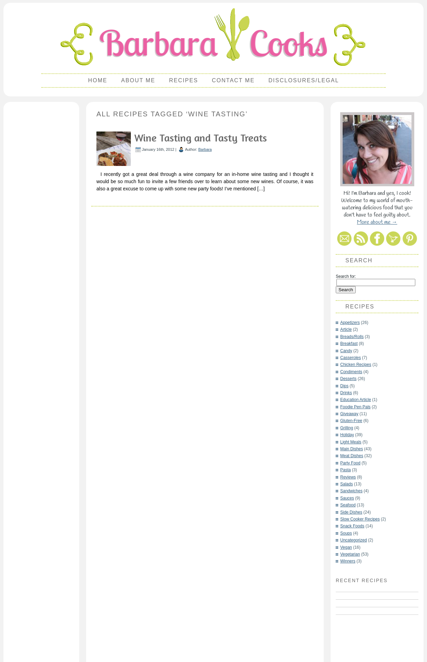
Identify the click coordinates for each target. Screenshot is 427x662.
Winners (347, 561)
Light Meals (350, 442)
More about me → (377, 222)
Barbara (205, 149)
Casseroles (350, 357)
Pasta (345, 469)
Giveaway (349, 413)
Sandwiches (351, 490)
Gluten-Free (351, 420)
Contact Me (233, 80)
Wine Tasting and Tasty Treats (200, 138)
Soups (346, 533)
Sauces (347, 498)
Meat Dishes (351, 455)
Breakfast (349, 343)
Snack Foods (352, 526)
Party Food (350, 463)
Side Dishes (351, 512)
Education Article (355, 399)
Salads (346, 484)
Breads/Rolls (352, 336)
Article (346, 329)
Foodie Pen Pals (355, 406)
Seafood (348, 505)
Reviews (348, 477)
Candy (346, 350)
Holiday (347, 434)
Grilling (346, 427)
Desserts (348, 378)
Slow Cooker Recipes (360, 519)
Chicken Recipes (355, 364)
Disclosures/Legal (304, 80)
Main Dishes (351, 448)
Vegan (346, 547)
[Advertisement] (41, 208)
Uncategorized (353, 540)
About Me (138, 80)
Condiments (351, 371)
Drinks (346, 392)
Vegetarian (350, 554)
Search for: (346, 276)
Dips (344, 385)
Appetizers (350, 322)
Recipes (183, 80)
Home (97, 80)
